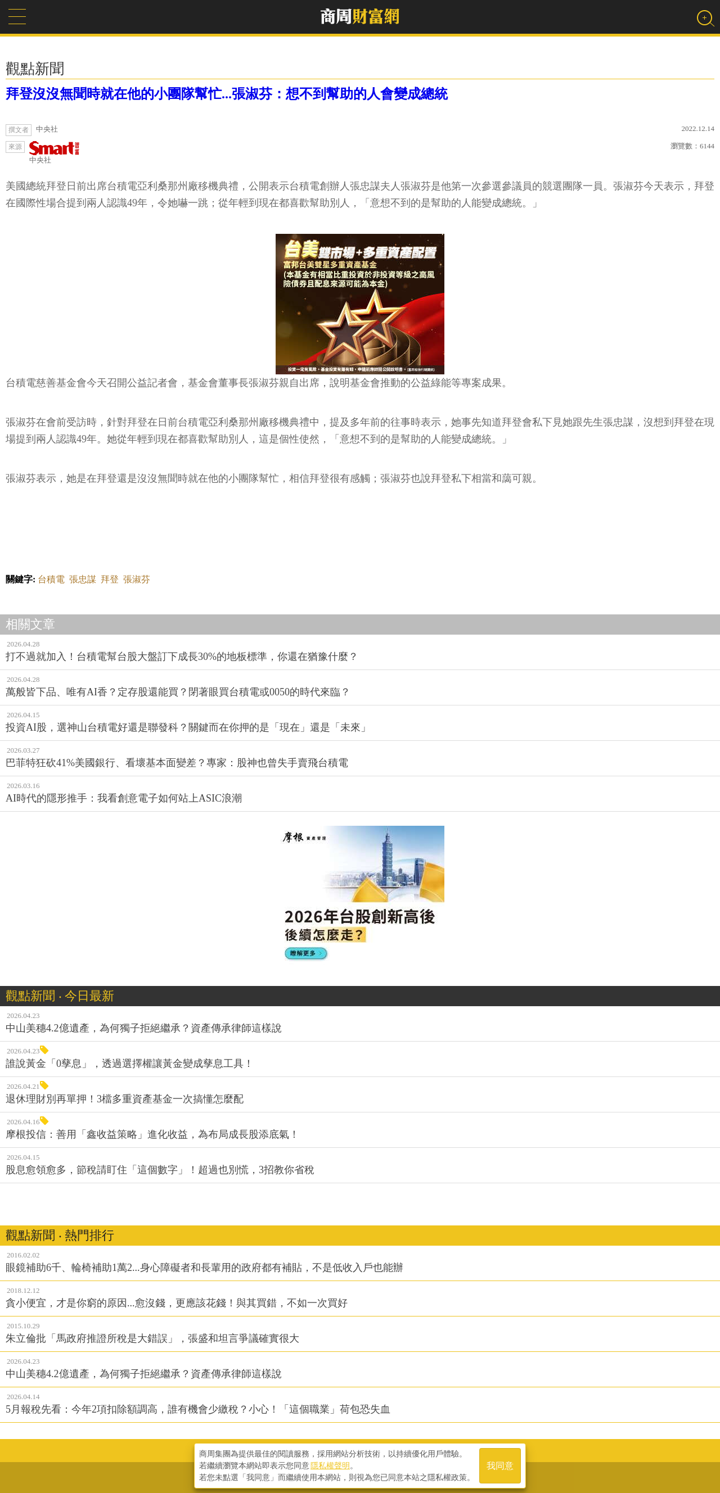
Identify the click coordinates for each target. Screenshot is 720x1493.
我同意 (500, 1466)
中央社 (54, 152)
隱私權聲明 (330, 1465)
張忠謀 (82, 579)
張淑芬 (136, 579)
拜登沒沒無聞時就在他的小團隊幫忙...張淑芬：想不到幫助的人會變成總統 (227, 94)
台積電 (51, 579)
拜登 (110, 579)
